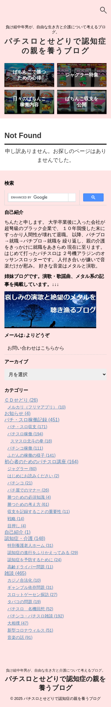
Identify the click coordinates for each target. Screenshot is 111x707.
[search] (38, 197)
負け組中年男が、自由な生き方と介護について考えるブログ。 (55, 670)
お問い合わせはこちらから (35, 348)
